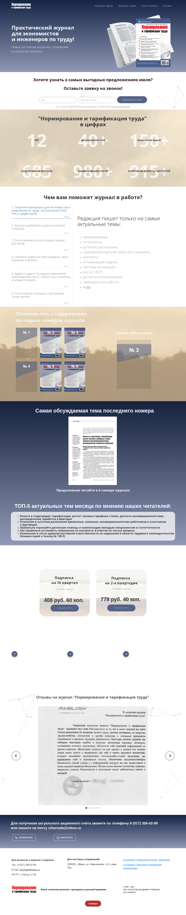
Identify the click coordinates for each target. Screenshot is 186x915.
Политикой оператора (121, 106)
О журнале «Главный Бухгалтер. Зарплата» (146, 860)
